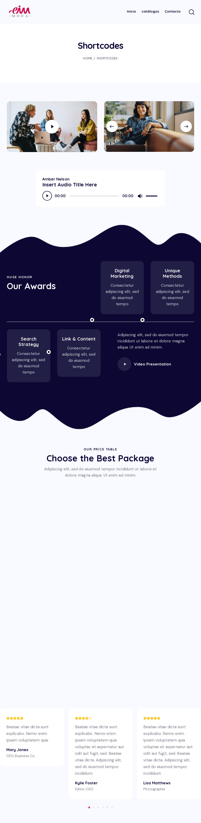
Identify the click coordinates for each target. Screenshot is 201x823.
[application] (100, 194)
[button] (114, 125)
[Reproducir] (47, 194)
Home (87, 57)
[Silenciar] (140, 195)
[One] (100, 621)
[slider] (94, 194)
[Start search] (191, 11)
